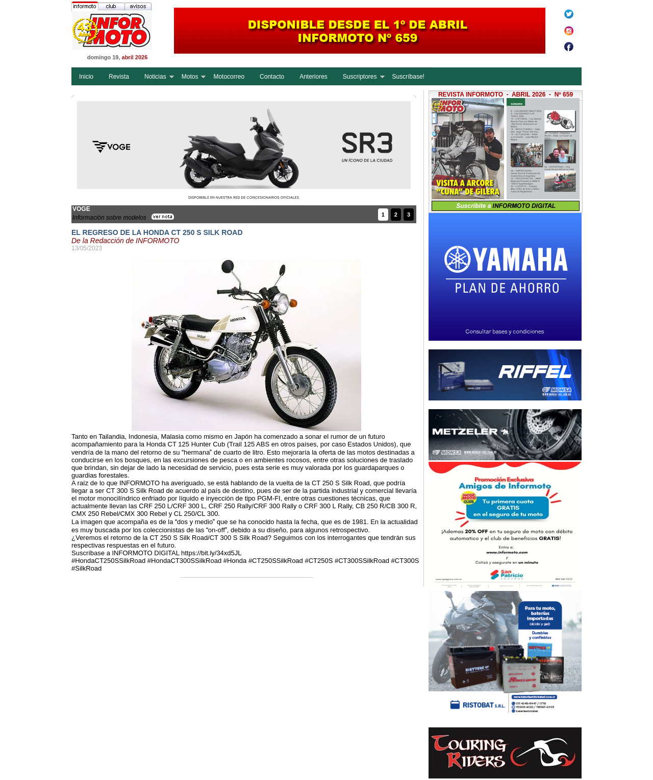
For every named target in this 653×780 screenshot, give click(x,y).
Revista (119, 76)
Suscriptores (360, 76)
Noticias (155, 76)
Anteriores (313, 76)
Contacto (272, 76)
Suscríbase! (408, 76)
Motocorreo (228, 76)
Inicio (86, 76)
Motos (190, 76)
